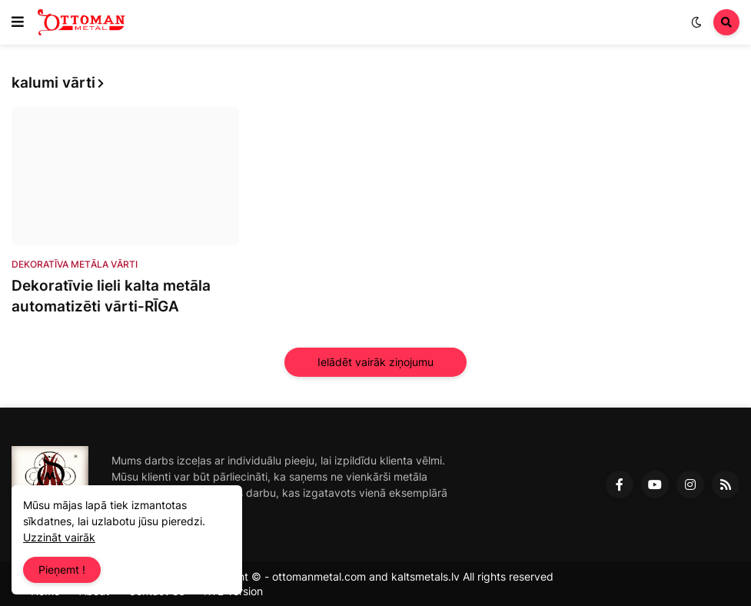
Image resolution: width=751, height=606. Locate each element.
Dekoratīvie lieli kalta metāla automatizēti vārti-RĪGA (111, 296)
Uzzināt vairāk (59, 537)
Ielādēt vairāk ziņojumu (375, 361)
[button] (17, 22)
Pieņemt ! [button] (61, 569)
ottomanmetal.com (319, 576)
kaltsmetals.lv (425, 576)
